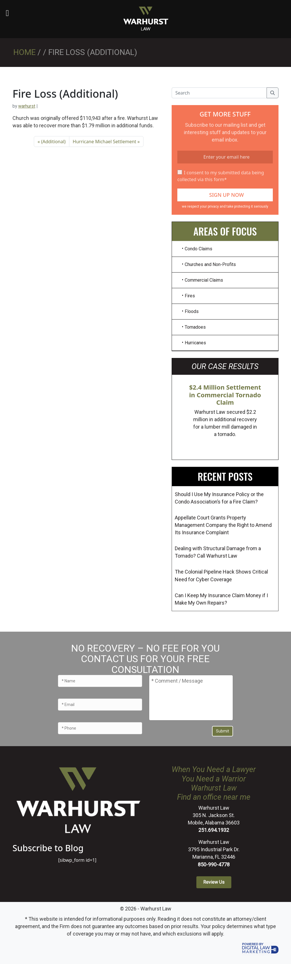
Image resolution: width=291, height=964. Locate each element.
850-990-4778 (214, 864)
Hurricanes (195, 342)
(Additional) (53, 141)
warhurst (26, 106)
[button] (213, 882)
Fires (190, 295)
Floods (192, 311)
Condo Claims (198, 248)
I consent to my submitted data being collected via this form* (220, 176)
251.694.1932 (213, 830)
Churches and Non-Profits (210, 264)
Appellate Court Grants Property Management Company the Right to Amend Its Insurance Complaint (223, 525)
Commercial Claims (204, 280)
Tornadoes (195, 327)
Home (24, 52)
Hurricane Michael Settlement (104, 141)
